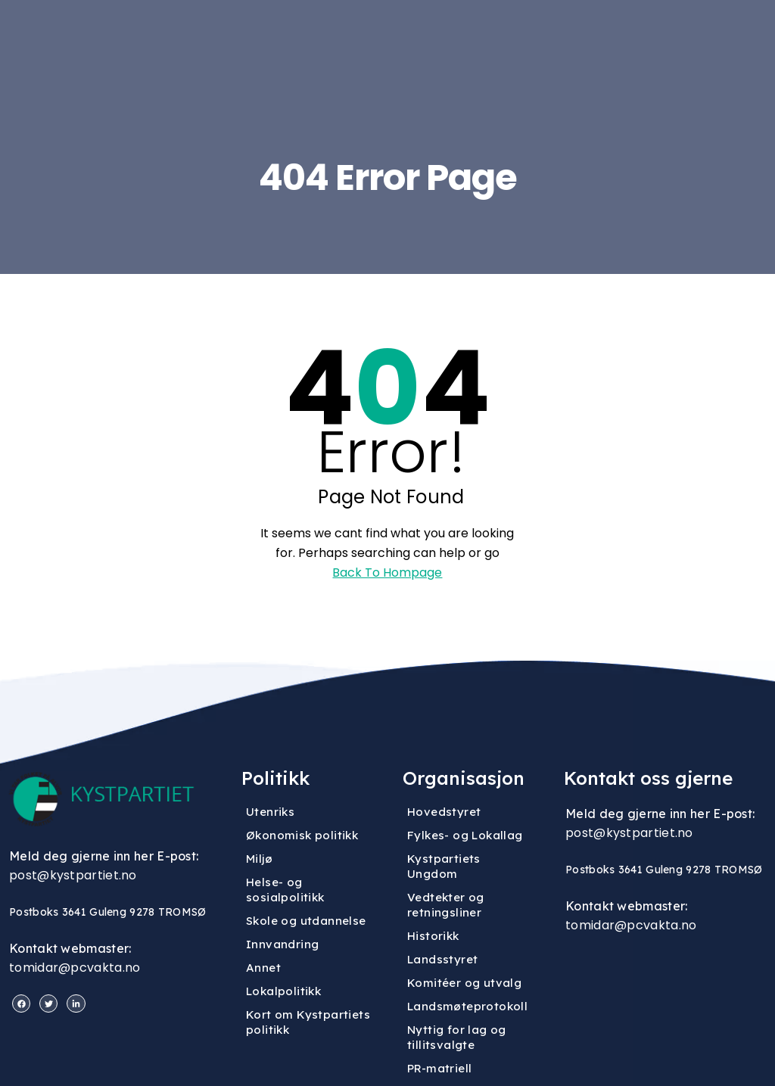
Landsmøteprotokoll (467, 1006)
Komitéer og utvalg (464, 983)
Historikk (433, 936)
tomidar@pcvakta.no (74, 967)
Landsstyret (442, 959)
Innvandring (282, 944)
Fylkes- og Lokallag (465, 835)
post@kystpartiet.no (73, 875)
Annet (263, 967)
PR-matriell (439, 1068)
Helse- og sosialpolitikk (285, 889)
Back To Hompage (387, 572)
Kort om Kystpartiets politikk (308, 1022)
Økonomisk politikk (302, 835)
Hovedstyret (444, 811)
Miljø (259, 858)
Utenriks (270, 811)
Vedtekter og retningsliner (445, 905)
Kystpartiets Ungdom (444, 866)
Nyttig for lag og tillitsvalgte (456, 1037)
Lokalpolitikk (283, 991)
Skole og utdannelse (306, 920)
